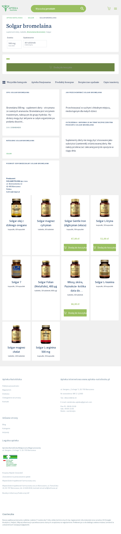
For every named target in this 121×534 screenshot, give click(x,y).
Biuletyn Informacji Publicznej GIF (15, 493)
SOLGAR (31, 18)
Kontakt (5, 401)
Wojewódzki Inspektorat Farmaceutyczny (19, 480)
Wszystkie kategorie (15, 82)
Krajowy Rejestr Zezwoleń (12, 473)
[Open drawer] (115, 8)
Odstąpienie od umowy (11, 397)
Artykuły (5, 432)
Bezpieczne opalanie (88, 82)
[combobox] (59, 8)
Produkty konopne (64, 82)
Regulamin (6, 390)
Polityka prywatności (10, 386)
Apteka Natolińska (14, 18)
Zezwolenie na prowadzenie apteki (16, 477)
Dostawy (5, 394)
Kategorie (6, 428)
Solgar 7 (16, 282)
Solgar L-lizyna (104, 221)
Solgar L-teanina (104, 282)
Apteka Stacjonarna (41, 82)
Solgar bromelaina (48, 18)
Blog (4, 424)
